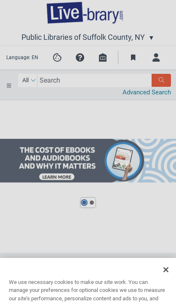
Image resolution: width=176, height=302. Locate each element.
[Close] (166, 276)
